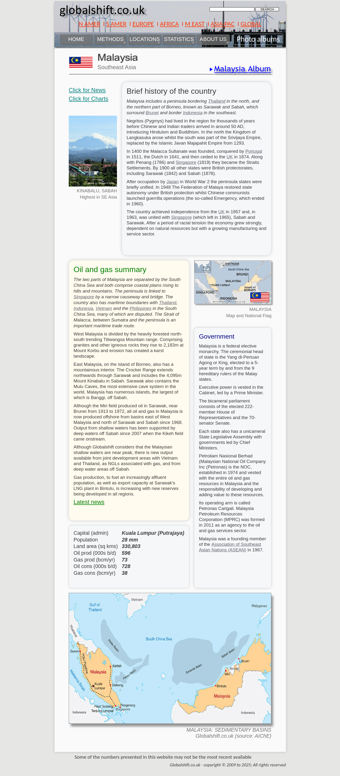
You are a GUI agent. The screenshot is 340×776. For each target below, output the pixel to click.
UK (230, 156)
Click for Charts (88, 98)
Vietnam (103, 308)
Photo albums (258, 39)
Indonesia (193, 112)
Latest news (89, 502)
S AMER (116, 24)
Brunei (152, 112)
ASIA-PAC (222, 24)
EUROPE (143, 24)
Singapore (186, 162)
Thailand (216, 101)
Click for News (87, 90)
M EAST (194, 24)
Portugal (253, 151)
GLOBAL (250, 24)
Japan (172, 181)
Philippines (140, 308)
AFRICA (169, 24)
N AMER (89, 24)
